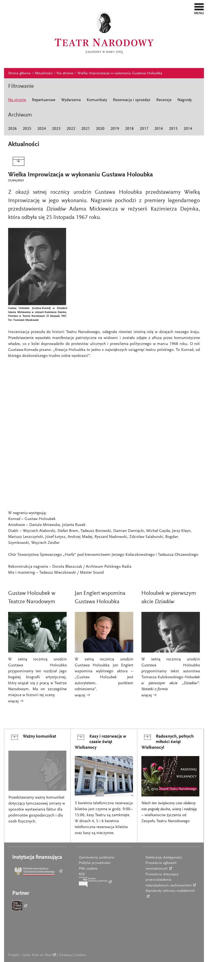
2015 (173, 129)
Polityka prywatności (94, 863)
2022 (71, 129)
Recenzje (163, 100)
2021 (85, 129)
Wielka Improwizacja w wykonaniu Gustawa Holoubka (119, 73)
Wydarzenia (71, 100)
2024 (41, 129)
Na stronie (65, 73)
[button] (199, 8)
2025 (27, 129)
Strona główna (19, 73)
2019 (114, 129)
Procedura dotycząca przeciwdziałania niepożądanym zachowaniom (168, 880)
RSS (82, 874)
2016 (158, 129)
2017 (144, 129)
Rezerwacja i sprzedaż (131, 100)
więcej (14, 701)
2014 (188, 129)
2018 (129, 129)
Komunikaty (97, 100)
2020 (100, 129)
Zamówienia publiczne (96, 858)
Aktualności (44, 73)
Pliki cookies (88, 869)
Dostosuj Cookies (72, 955)
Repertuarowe (43, 100)
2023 (56, 129)
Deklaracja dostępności (163, 858)
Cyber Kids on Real (37, 955)
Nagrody (184, 100)
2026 (12, 129)
